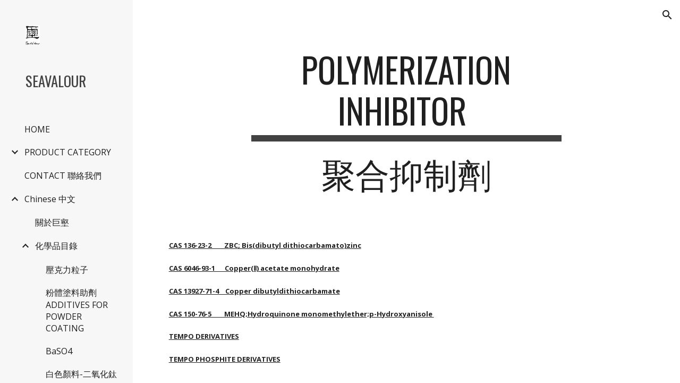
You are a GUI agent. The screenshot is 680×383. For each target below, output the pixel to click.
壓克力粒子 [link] (67, 270)
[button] (667, 15)
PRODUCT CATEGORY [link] (67, 152)
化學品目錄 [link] (56, 246)
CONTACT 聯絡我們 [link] (62, 175)
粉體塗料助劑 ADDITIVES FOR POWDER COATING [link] (77, 310)
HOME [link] (37, 129)
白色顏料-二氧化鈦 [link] (81, 374)
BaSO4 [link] (59, 351)
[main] (406, 126)
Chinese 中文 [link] (49, 199)
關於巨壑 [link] (52, 222)
